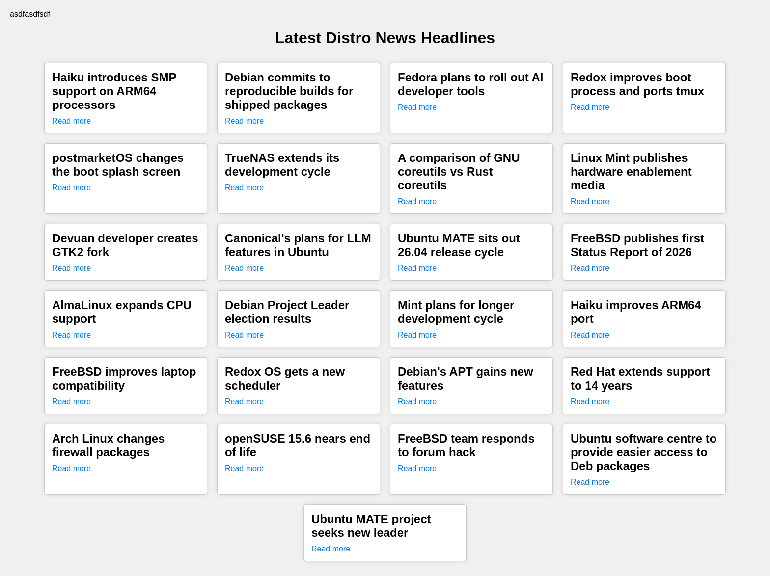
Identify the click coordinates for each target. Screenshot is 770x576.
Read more (71, 121)
